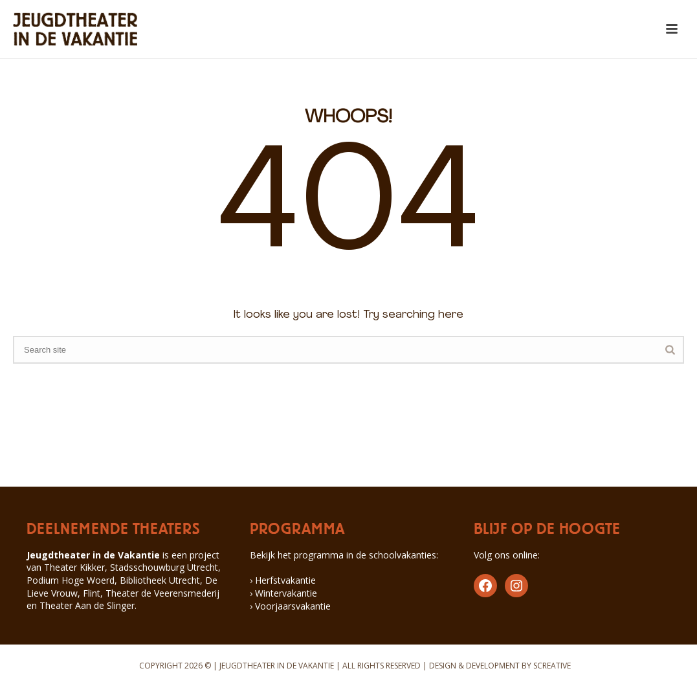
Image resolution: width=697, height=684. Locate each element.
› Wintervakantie (283, 593)
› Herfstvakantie (283, 580)
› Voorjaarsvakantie (290, 606)
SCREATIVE (552, 665)
